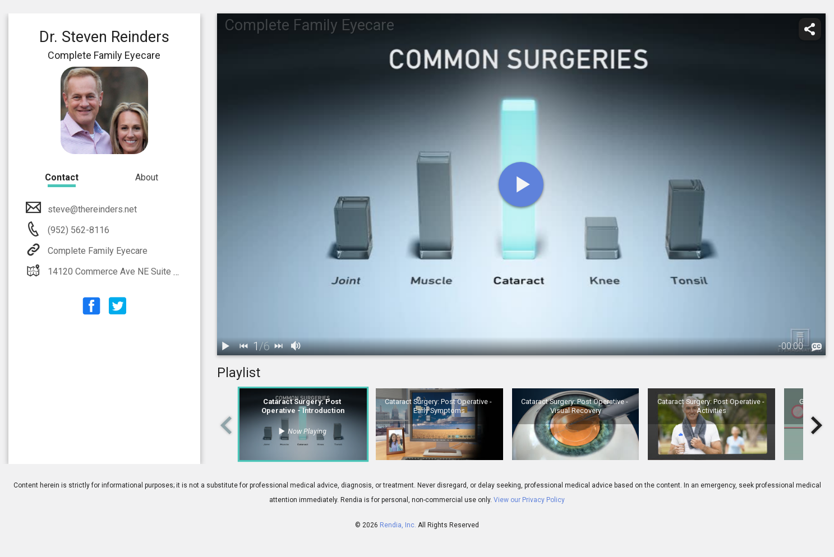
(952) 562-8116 (77, 230)
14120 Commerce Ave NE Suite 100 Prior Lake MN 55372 (160, 271)
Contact (62, 177)
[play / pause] (226, 346)
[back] (244, 346)
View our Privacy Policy (529, 500)
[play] (521, 184)
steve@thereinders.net (91, 209)
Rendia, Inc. (398, 525)
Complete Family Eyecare (96, 250)
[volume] (297, 346)
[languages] (817, 347)
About (146, 177)
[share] (810, 29)
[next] (279, 346)
